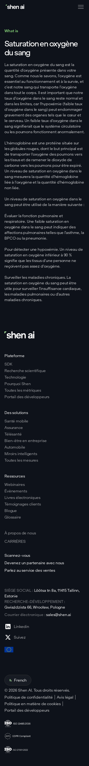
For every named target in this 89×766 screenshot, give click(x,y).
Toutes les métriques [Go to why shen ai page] (22, 390)
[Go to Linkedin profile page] (16, 626)
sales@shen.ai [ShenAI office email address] (58, 614)
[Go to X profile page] (16, 637)
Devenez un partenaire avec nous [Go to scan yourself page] (34, 563)
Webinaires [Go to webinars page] (14, 484)
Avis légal (65, 697)
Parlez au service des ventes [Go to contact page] (29, 570)
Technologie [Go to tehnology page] (15, 377)
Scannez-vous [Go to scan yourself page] (17, 555)
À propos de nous (20, 532)
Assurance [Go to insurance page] (13, 427)
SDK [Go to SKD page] (8, 364)
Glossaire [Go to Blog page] (12, 517)
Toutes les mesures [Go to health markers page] (21, 460)
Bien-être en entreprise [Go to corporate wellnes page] (25, 440)
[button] (80, 7)
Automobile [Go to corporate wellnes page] (14, 447)
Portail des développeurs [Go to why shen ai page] (26, 396)
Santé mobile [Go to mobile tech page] (16, 421)
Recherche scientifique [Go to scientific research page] (25, 370)
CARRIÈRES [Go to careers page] (15, 541)
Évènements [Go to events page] (15, 491)
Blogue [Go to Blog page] (10, 510)
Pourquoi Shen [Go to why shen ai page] (17, 383)
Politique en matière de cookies (32, 703)
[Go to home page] (15, 6)
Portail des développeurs (26, 710)
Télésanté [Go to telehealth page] (13, 434)
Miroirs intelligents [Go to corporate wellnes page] (20, 453)
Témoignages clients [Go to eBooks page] (22, 504)
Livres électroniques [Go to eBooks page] (22, 497)
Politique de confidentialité (28, 697)
